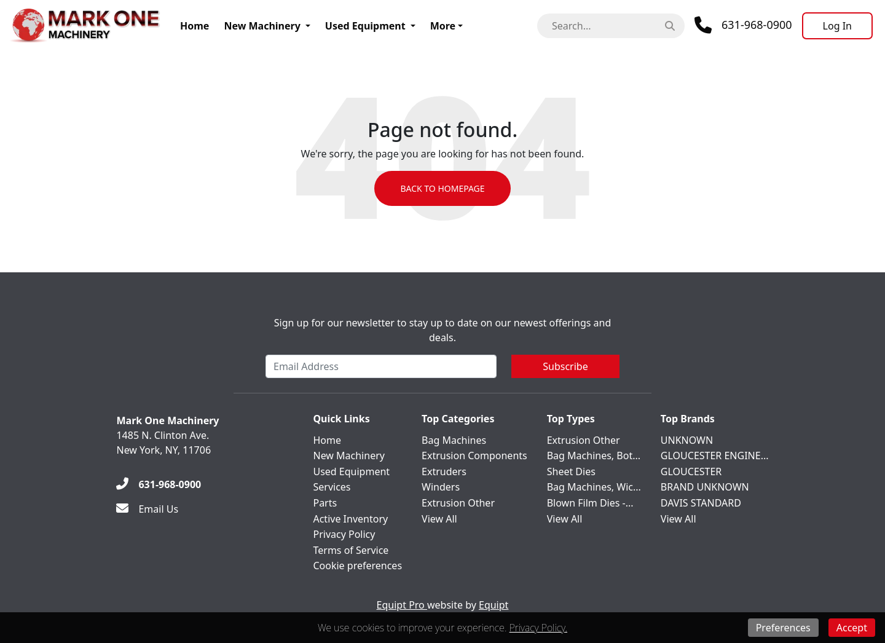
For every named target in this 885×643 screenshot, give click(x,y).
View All (439, 519)
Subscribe (565, 366)
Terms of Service (350, 550)
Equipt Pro (402, 605)
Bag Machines (454, 440)
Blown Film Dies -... (590, 503)
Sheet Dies (571, 471)
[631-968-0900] (158, 484)
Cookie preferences (357, 565)
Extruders (444, 471)
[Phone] (743, 25)
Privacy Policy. (538, 627)
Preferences (783, 627)
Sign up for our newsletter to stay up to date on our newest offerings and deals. (443, 330)
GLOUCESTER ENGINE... (715, 455)
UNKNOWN (687, 440)
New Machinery (262, 26)
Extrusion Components (474, 455)
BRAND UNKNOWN (705, 487)
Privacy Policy (344, 534)
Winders (441, 487)
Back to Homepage (442, 188)
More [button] (442, 26)
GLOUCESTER (691, 471)
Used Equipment (365, 26)
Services (331, 487)
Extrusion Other (458, 503)
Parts (325, 503)
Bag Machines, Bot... (593, 455)
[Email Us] (147, 509)
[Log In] (837, 25)
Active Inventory (350, 519)
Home (194, 26)
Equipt (493, 605)
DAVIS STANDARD (701, 503)
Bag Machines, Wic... (594, 487)
